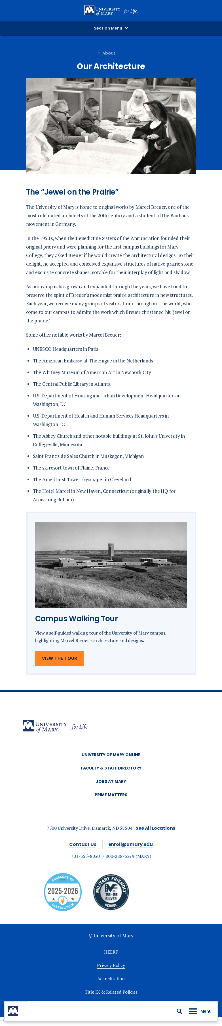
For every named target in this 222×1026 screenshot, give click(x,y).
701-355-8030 (85, 856)
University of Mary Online (111, 755)
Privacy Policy (111, 965)
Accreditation (111, 978)
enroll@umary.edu (130, 844)
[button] (179, 1011)
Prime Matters (111, 795)
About (108, 53)
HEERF (111, 952)
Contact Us (82, 844)
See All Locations (155, 828)
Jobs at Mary (111, 781)
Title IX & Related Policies (111, 992)
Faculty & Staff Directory (111, 768)
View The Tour (59, 658)
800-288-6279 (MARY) (128, 856)
